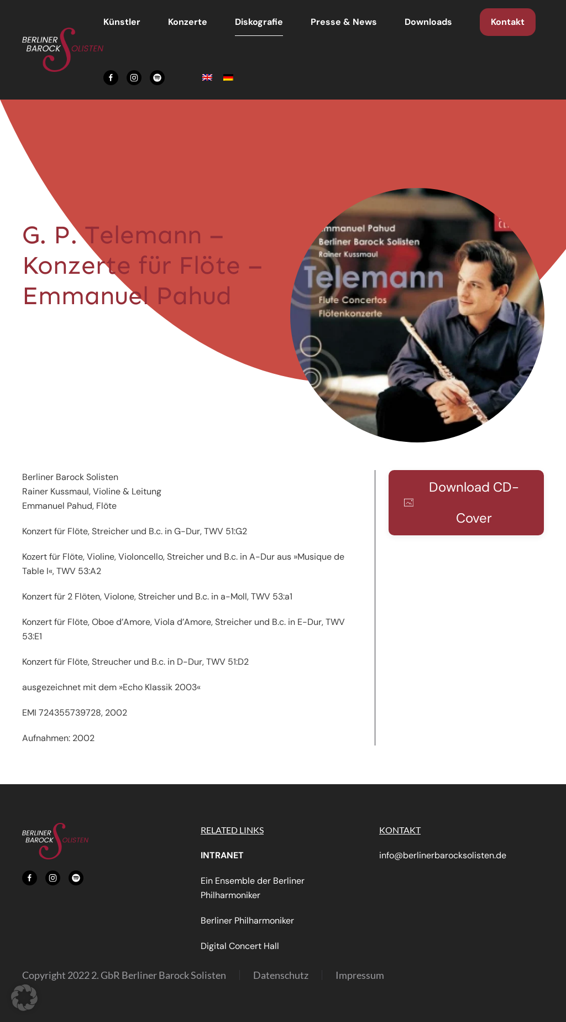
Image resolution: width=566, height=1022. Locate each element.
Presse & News (344, 22)
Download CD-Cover (461, 502)
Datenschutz (280, 975)
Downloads (428, 22)
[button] (417, 314)
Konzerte (187, 22)
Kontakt (508, 22)
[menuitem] (207, 77)
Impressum (360, 975)
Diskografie (259, 22)
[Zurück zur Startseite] (62, 50)
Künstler (121, 22)
